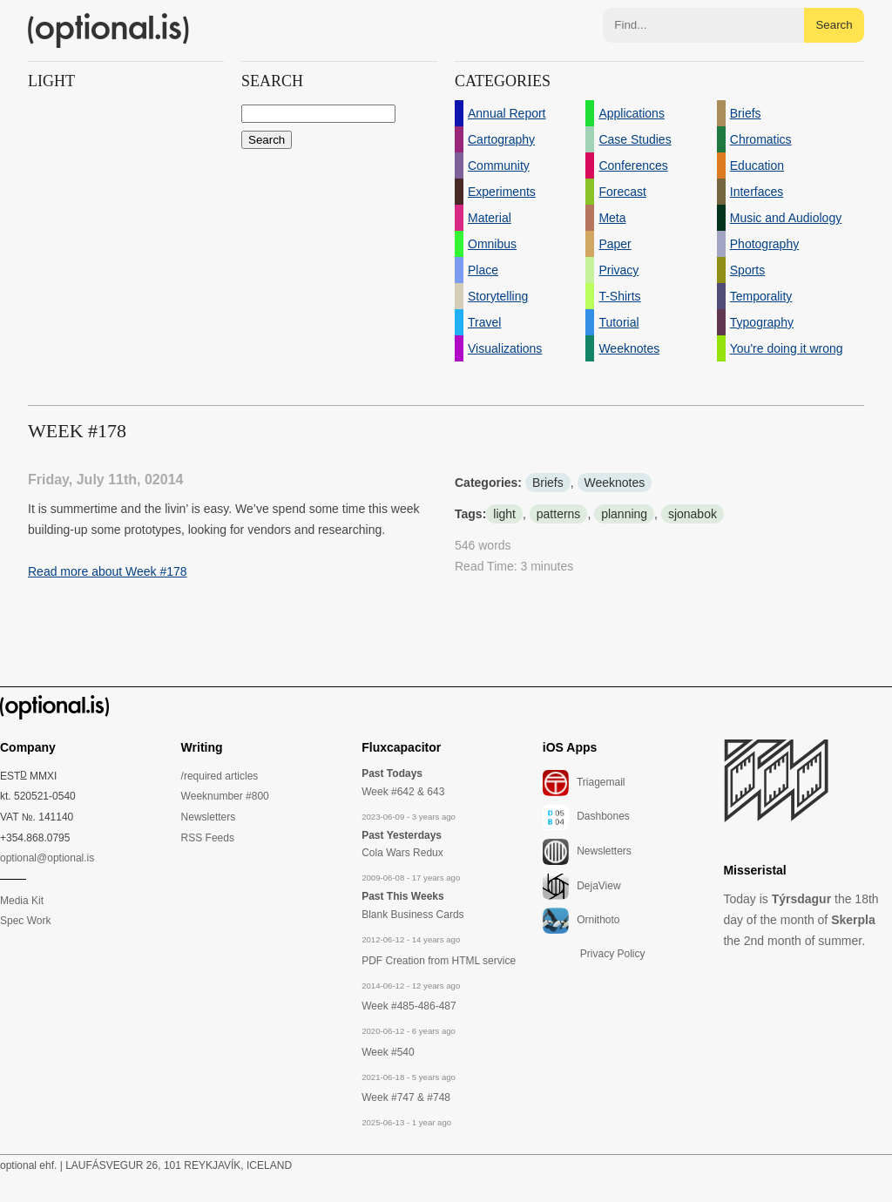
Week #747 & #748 (406, 1097)
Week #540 (388, 1052)
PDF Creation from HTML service (439, 961)
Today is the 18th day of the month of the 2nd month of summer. (800, 920)
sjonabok (692, 514)
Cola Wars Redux (402, 853)
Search (833, 24)
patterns (559, 514)
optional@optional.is (47, 858)
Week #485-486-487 (409, 1006)
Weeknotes (615, 483)
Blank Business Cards (412, 914)
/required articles (220, 776)
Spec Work (25, 921)
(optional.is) (109, 30)
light (504, 514)
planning (624, 514)
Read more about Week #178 (107, 571)
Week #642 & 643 (403, 792)
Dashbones (586, 817)
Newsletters (208, 817)
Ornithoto (581, 921)
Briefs (548, 483)
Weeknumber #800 (225, 796)
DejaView (582, 887)
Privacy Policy (612, 954)
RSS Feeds (207, 838)
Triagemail (584, 783)
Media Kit (22, 901)
